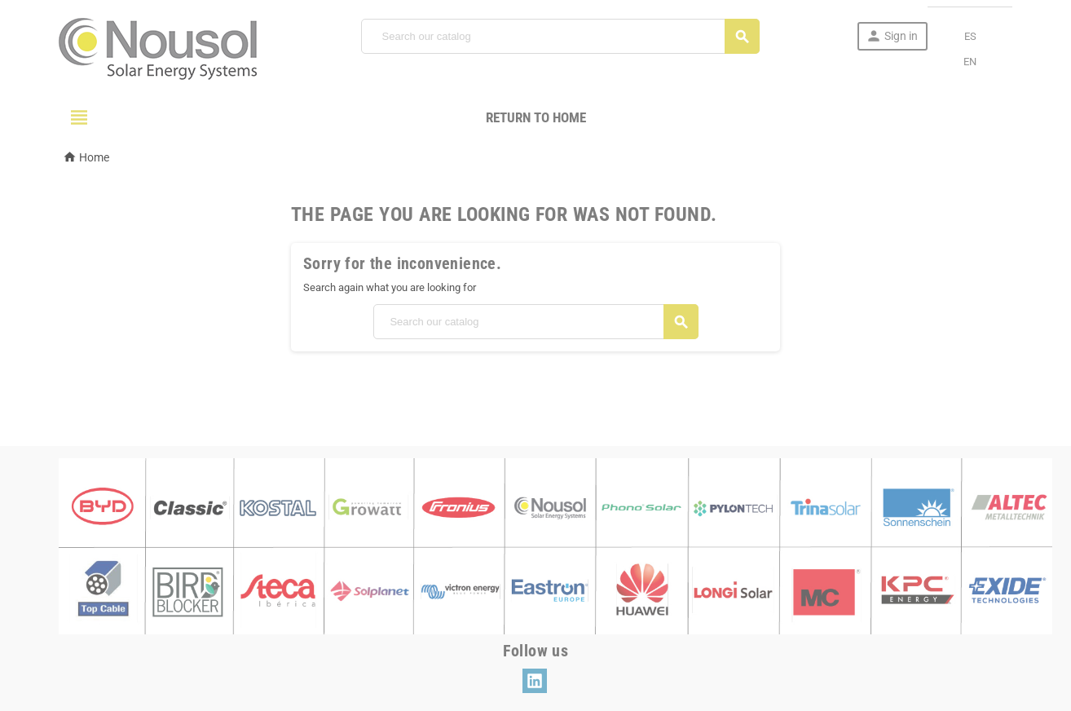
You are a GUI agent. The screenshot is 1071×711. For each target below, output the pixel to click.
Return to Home (536, 117)
